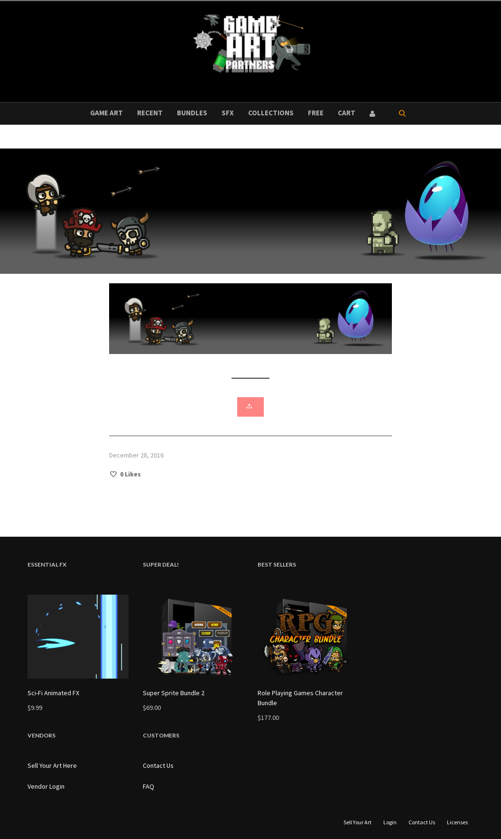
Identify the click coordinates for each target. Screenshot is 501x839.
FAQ (148, 786)
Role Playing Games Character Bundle (300, 698)
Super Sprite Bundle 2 (173, 693)
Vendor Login (46, 786)
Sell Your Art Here (52, 765)
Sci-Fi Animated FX (53, 693)
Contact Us (158, 765)
